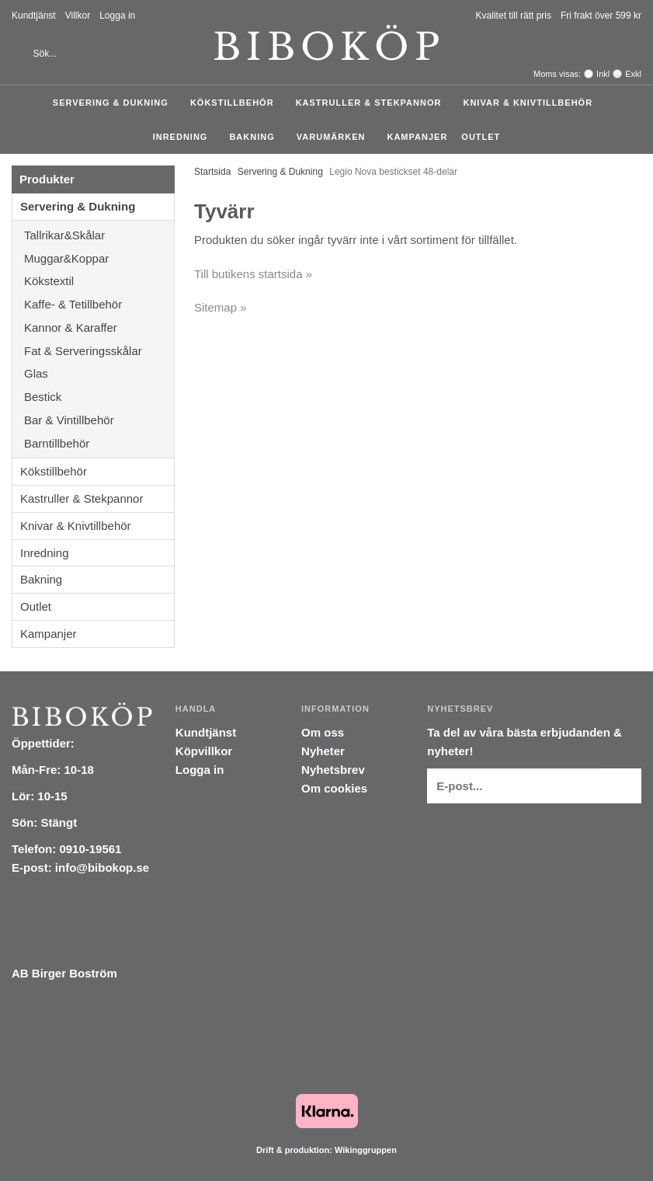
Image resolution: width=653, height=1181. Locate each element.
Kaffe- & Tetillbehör (99, 304)
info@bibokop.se (102, 867)
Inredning (184, 136)
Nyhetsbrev (333, 769)
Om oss (322, 732)
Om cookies (334, 788)
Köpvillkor (203, 751)
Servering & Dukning (114, 102)
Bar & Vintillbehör (99, 420)
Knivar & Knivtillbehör (531, 102)
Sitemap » (220, 307)
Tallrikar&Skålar (99, 235)
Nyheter (323, 751)
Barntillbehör (56, 443)
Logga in (117, 15)
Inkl (603, 73)
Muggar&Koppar (99, 258)
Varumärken (335, 136)
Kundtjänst (34, 15)
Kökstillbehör (236, 102)
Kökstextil (99, 280)
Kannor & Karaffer (99, 327)
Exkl (633, 73)
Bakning (255, 136)
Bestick (99, 396)
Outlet (480, 136)
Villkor (77, 15)
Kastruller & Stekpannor (373, 102)
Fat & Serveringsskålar (99, 350)
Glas (99, 373)
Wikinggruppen (366, 1150)
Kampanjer (417, 136)
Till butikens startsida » (253, 273)
